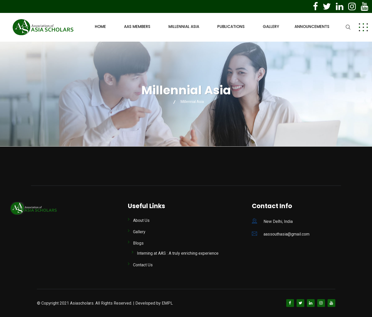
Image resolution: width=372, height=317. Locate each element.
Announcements (312, 26)
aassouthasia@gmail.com (286, 234)
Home (100, 26)
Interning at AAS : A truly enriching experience (178, 253)
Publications (231, 26)
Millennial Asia (183, 26)
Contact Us (143, 264)
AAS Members (137, 26)
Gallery (271, 26)
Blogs (138, 243)
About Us (141, 220)
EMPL (167, 303)
